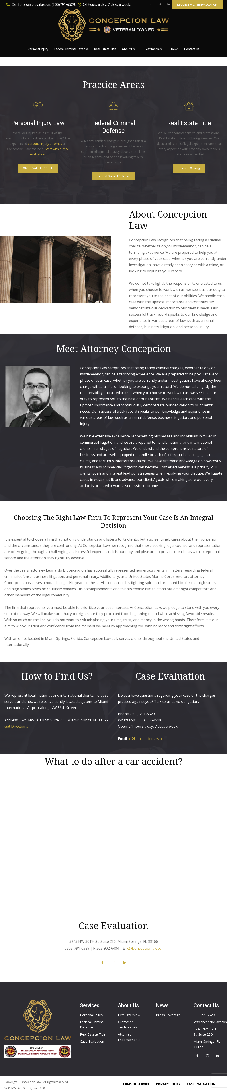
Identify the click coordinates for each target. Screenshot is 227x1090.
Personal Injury (91, 1005)
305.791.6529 (204, 1005)
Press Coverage (168, 1005)
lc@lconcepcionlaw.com (147, 727)
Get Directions (16, 714)
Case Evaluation (92, 1032)
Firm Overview (129, 1005)
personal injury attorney (45, 144)
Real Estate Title (93, 1024)
